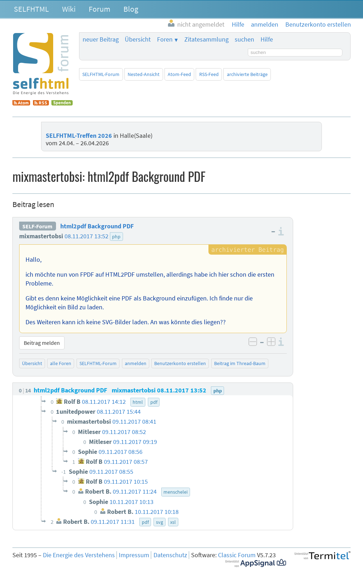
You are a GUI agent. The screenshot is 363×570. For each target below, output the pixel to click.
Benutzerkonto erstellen (180, 363)
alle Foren (60, 363)
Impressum (134, 555)
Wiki (69, 9)
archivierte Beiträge (247, 74)
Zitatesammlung (206, 39)
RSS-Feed (209, 74)
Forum (99, 9)
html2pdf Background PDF (97, 226)
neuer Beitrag (101, 39)
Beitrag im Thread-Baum (240, 363)
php (116, 236)
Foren (165, 39)
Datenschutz (170, 555)
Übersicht (138, 39)
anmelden (135, 363)
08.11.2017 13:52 (86, 236)
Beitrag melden (42, 342)
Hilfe (267, 39)
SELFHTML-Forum (100, 74)
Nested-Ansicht (144, 74)
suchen (244, 39)
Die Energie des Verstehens (79, 555)
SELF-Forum (37, 226)
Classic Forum (237, 555)
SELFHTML (31, 9)
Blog (130, 9)
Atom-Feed (179, 74)
